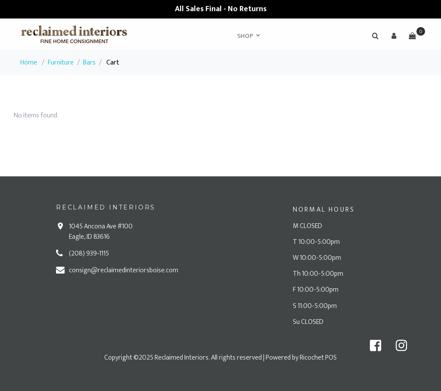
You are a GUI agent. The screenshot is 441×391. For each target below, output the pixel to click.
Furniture (61, 62)
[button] (393, 35)
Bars (89, 62)
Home (28, 62)
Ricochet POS (318, 357)
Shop (245, 36)
